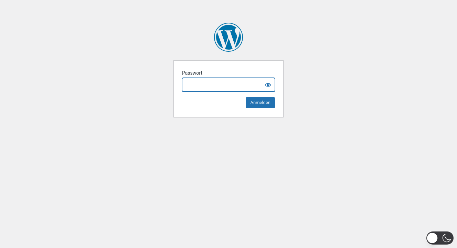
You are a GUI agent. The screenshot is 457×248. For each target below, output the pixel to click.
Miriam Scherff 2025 (228, 37)
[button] (440, 238)
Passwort (192, 73)
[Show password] (268, 85)
